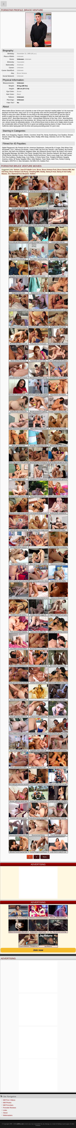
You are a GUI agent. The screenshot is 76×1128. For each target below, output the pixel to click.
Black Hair (11, 137)
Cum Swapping (11, 135)
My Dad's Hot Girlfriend (17, 151)
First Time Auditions (9, 157)
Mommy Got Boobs (21, 149)
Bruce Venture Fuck (49, 170)
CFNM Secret (6, 155)
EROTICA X (14, 161)
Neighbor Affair (31, 151)
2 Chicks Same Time (42, 157)
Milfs (3, 135)
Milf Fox (38, 4)
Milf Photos (7, 1103)
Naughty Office (26, 159)
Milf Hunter (67, 155)
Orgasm (20, 135)
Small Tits (40, 135)
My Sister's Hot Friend (64, 151)
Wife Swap (44, 137)
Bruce (39, 170)
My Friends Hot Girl (22, 148)
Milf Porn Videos (9, 1100)
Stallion (32, 174)
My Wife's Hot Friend (25, 153)
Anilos (10, 159)
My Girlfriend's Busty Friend (46, 151)
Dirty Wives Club (67, 148)
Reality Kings (20, 157)
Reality (38, 137)
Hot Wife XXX (34, 161)
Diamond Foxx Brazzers (20, 174)
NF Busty (17, 159)
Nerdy (46, 135)
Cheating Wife (34, 172)
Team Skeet (46, 159)
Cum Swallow (62, 135)
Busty (7, 139)
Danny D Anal (51, 172)
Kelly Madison (36, 159)
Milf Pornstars (8, 1105)
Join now (38, 950)
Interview (52, 137)
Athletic (26, 135)
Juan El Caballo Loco (28, 170)
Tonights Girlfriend (56, 157)
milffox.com (20, 1124)
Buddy (42, 172)
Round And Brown (39, 155)
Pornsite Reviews (9, 1108)
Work (33, 137)
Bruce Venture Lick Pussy (18, 172)
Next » (45, 857)
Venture (16, 170)
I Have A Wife (33, 149)
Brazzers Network (53, 153)
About (5, 1113)
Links (5, 1110)
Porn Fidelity (28, 155)
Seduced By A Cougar (52, 148)
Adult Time (54, 159)
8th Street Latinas (66, 153)
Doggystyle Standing (23, 137)
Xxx (9, 174)
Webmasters (7, 1115)
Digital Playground (8, 148)
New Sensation (24, 161)
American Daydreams (36, 148)
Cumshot (33, 135)
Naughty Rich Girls (39, 153)
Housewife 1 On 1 (8, 149)
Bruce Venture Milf (64, 170)
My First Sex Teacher (46, 149)
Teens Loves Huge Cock (55, 155)
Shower (70, 135)
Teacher (4, 137)
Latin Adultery (59, 149)
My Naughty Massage (9, 153)
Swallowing (53, 135)
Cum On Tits (60, 137)
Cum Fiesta (30, 157)
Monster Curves (17, 155)
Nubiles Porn (44, 161)
